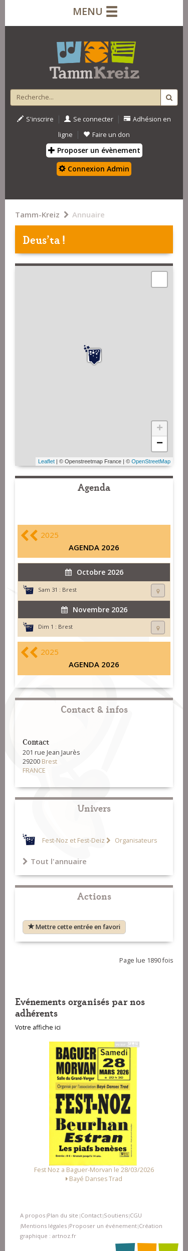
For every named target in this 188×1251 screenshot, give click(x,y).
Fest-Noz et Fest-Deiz (73, 840)
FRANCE (34, 770)
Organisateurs (135, 840)
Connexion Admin (94, 168)
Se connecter (88, 119)
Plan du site (62, 1215)
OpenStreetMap (150, 461)
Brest (69, 589)
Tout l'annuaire (55, 861)
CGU (136, 1215)
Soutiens (116, 1215)
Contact (91, 1215)
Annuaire (88, 214)
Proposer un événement (103, 1226)
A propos (32, 1215)
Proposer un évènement (94, 150)
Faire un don (106, 134)
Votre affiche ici (38, 1027)
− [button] (159, 443)
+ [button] (159, 428)
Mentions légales (44, 1226)
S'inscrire (35, 119)
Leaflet (46, 461)
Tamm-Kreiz (37, 214)
